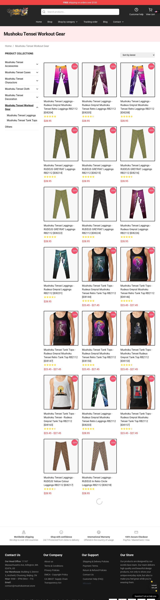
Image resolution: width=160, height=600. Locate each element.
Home (8, 46)
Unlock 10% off (154, 586)
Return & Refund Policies (95, 563)
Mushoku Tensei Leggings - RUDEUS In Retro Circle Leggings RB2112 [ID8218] (97, 481)
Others (8, 126)
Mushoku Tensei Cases (17, 72)
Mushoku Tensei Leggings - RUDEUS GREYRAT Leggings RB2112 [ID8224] (98, 229)
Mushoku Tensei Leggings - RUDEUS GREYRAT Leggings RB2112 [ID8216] (136, 169)
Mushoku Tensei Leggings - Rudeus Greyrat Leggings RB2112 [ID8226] (135, 229)
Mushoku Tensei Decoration (14, 97)
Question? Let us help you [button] (145, 596)
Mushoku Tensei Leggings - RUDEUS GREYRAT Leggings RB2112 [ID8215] (98, 169)
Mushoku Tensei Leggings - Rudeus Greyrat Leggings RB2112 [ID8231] (59, 289)
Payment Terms (90, 558)
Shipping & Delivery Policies (96, 554)
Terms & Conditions (53, 558)
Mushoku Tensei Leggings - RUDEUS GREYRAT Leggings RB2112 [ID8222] (59, 229)
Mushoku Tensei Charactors (14, 80)
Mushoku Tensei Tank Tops (22, 120)
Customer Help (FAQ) (93, 571)
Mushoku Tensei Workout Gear (32, 46)
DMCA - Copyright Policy (56, 567)
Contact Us (88, 567)
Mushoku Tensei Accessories (14, 64)
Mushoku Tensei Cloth (17, 88)
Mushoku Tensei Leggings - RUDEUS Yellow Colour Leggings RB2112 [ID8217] (59, 481)
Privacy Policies (51, 563)
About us (48, 554)
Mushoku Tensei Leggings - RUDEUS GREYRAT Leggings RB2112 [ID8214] (59, 169)
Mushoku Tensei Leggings (21, 115)
